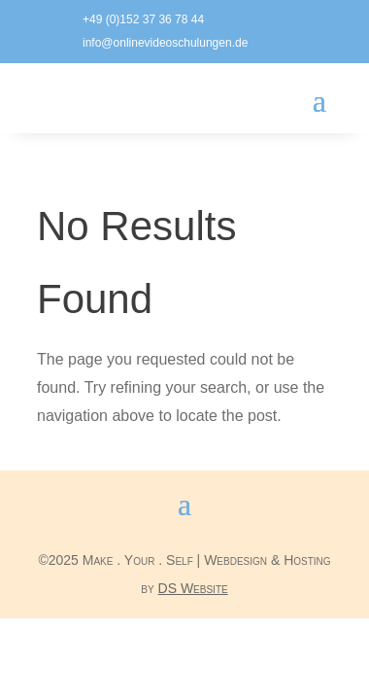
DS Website (193, 588)
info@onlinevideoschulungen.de (165, 43)
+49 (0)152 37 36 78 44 (143, 19)
